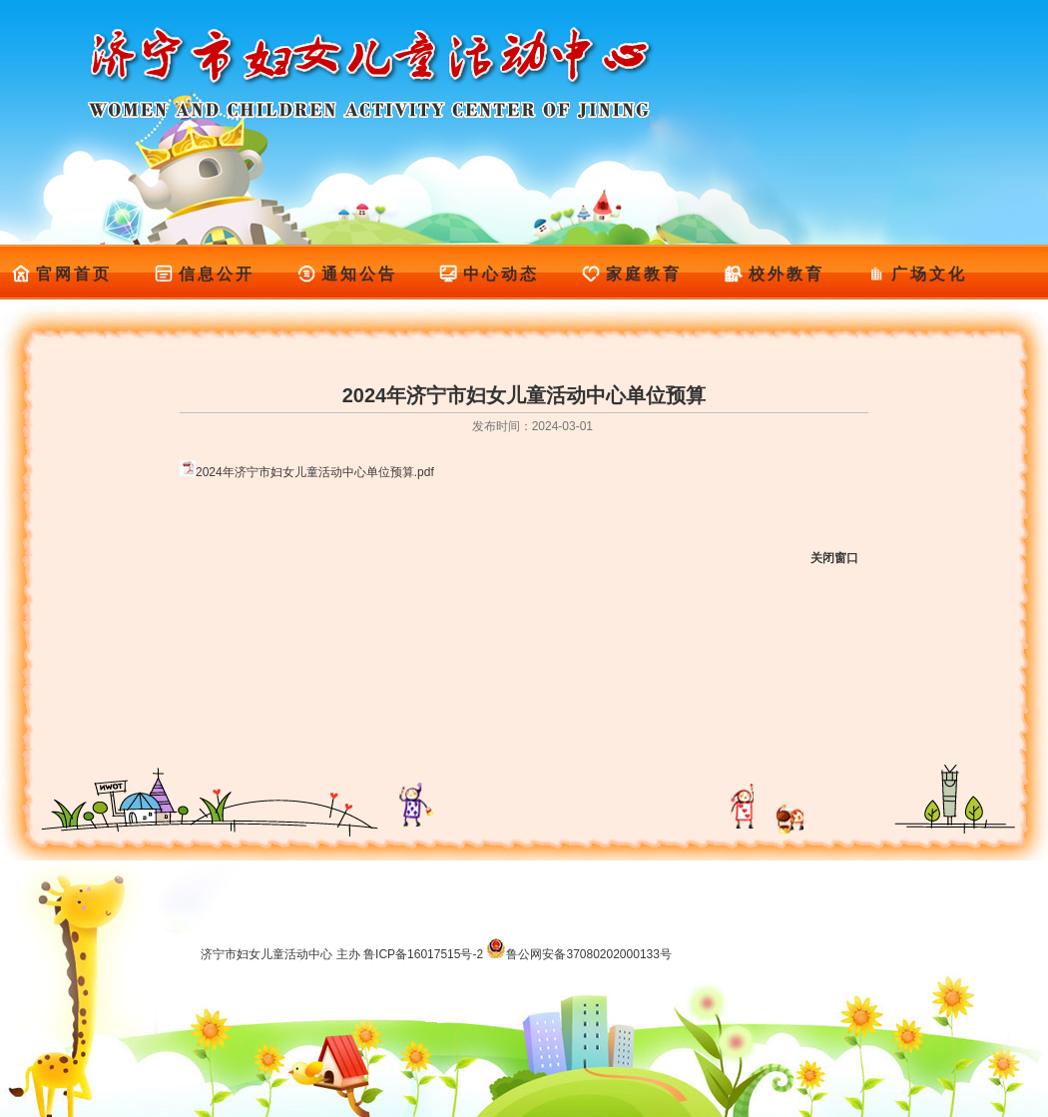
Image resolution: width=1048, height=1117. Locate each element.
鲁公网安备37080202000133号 (578, 954)
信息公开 (204, 274)
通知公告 (346, 274)
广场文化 (916, 274)
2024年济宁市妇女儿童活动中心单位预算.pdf (315, 472)
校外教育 (774, 274)
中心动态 (488, 274)
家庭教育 (631, 274)
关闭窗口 (834, 558)
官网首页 (61, 274)
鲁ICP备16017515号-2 (423, 954)
